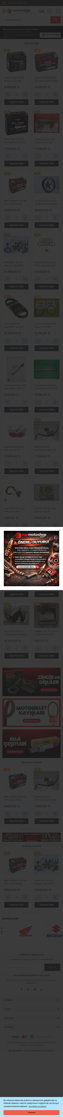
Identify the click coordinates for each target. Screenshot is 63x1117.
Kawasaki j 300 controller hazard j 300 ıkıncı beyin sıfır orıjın (45, 448)
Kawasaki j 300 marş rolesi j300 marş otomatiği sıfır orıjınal (14, 510)
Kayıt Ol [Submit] (52, 967)
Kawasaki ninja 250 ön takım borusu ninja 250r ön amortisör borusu (46, 387)
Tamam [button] (31, 1112)
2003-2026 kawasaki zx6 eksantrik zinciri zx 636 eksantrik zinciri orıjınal (45, 571)
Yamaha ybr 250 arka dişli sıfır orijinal (45, 510)
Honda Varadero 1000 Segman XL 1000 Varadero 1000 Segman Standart (46, 325)
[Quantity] (16, 95)
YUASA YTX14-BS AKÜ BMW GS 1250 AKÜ (14, 79)
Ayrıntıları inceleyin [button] (38, 1106)
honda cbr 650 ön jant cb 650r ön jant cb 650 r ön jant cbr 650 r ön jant (46, 202)
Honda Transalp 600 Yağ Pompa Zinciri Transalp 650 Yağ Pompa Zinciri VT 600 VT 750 (46, 141)
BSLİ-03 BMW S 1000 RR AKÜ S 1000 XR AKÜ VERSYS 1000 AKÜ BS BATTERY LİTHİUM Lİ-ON (15, 202)
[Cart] (57, 11)
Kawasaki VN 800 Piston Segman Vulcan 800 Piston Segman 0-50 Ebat (15, 571)
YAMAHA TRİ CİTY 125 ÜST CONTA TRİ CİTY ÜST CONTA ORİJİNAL (46, 633)
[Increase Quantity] (25, 95)
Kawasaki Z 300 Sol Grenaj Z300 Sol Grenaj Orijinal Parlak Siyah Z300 (15, 633)
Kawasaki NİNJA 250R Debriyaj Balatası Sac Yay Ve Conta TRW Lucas (45, 264)
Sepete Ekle (16, 102)
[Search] (31, 19)
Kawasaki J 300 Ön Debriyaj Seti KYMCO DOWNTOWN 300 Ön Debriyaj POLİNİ (13, 264)
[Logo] (18, 11)
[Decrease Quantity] (7, 95)
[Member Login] (48, 11)
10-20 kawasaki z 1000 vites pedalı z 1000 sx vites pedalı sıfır (15, 387)
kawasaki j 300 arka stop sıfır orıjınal (14, 448)
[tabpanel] (16, 796)
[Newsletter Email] (31, 967)
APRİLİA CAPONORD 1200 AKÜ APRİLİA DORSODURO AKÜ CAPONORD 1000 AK (46, 79)
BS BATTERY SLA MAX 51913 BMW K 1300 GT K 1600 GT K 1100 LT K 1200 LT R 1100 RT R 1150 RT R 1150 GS (15, 141)
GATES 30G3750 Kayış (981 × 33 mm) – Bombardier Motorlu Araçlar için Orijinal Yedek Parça (14, 325)
